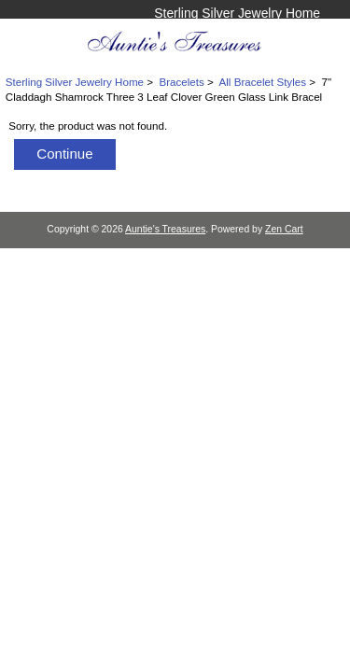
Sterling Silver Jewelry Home (237, 13)
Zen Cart (284, 229)
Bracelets (181, 82)
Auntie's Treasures (165, 229)
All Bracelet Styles (262, 82)
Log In (302, 32)
